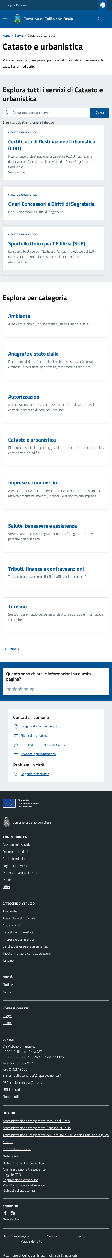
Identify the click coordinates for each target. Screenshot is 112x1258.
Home (6, 35)
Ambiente (10, 911)
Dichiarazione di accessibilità (23, 1163)
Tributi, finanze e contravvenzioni (27, 953)
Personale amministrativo (21, 872)
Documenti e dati (15, 851)
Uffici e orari (11, 1089)
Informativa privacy (17, 1149)
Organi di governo (15, 865)
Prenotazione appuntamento (24, 1185)
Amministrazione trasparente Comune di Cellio (37, 1127)
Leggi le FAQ (12, 1174)
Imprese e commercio (18, 939)
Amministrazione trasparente (24, 1169)
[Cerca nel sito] (98, 19)
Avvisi (7, 991)
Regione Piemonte (17, 5)
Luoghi (7, 1016)
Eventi (7, 1023)
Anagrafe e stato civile (19, 918)
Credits (80, 1236)
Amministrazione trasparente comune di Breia (36, 1120)
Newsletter (11, 1219)
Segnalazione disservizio (20, 1179)
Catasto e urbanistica (22, 132)
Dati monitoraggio (16, 1236)
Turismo (8, 960)
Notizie (8, 984)
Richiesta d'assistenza (19, 1190)
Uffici (6, 886)
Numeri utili (11, 1096)
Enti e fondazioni (15, 858)
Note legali (11, 1156)
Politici (7, 879)
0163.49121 (26, 1063)
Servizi (19, 35)
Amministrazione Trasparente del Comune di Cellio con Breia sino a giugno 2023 (56, 1138)
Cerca (100, 112)
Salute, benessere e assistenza (25, 946)
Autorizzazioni (13, 925)
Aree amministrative (17, 844)
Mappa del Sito (31, 1241)
